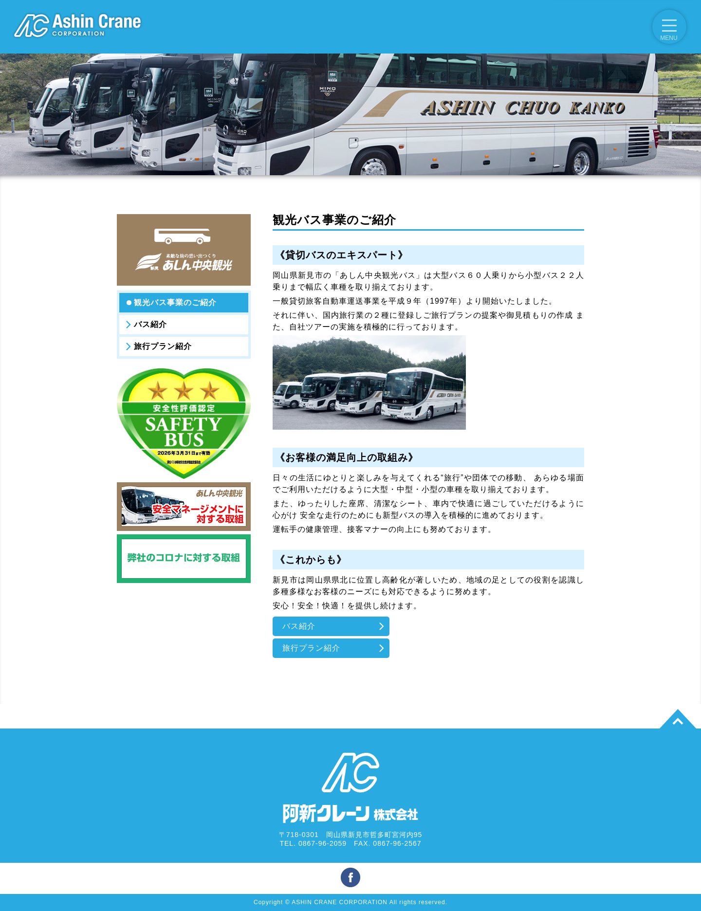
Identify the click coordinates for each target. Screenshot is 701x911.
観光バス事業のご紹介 (175, 302)
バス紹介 (150, 324)
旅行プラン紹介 (163, 346)
